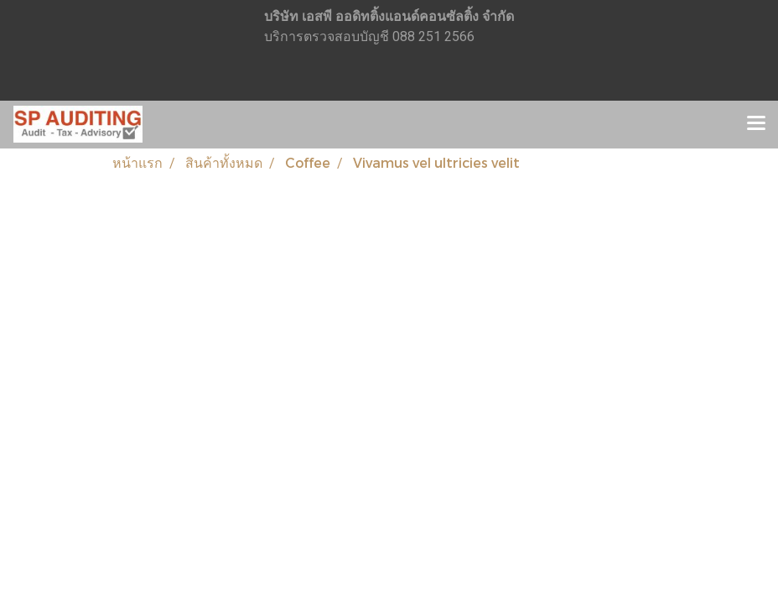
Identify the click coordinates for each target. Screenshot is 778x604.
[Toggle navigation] (756, 124)
